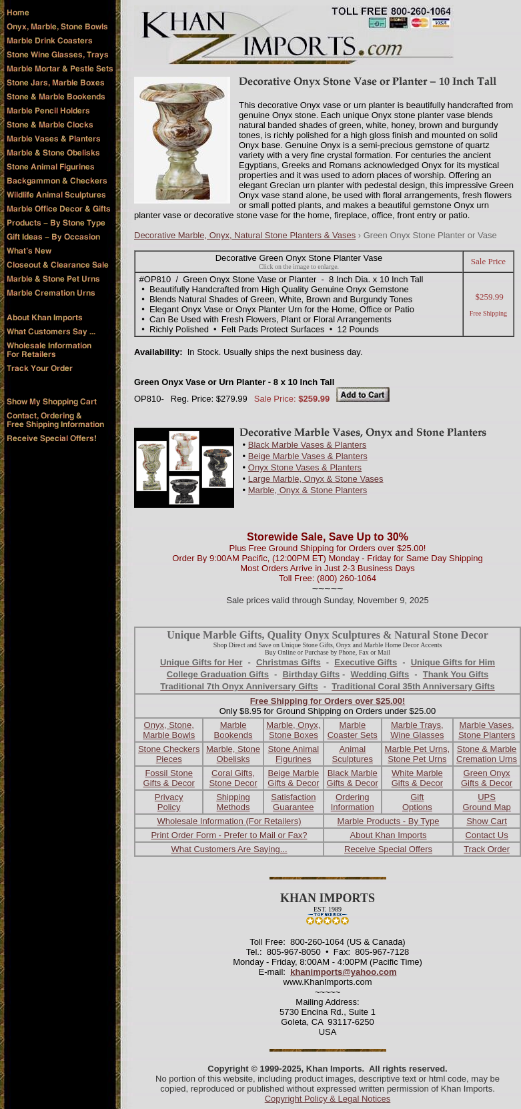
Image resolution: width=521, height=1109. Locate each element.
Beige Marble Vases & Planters (308, 456)
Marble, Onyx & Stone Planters (307, 490)
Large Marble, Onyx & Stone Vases (316, 479)
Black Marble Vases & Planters (307, 445)
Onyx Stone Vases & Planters (305, 467)
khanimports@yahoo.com (343, 972)
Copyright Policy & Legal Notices (328, 1099)
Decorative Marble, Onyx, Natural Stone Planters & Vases (245, 235)
